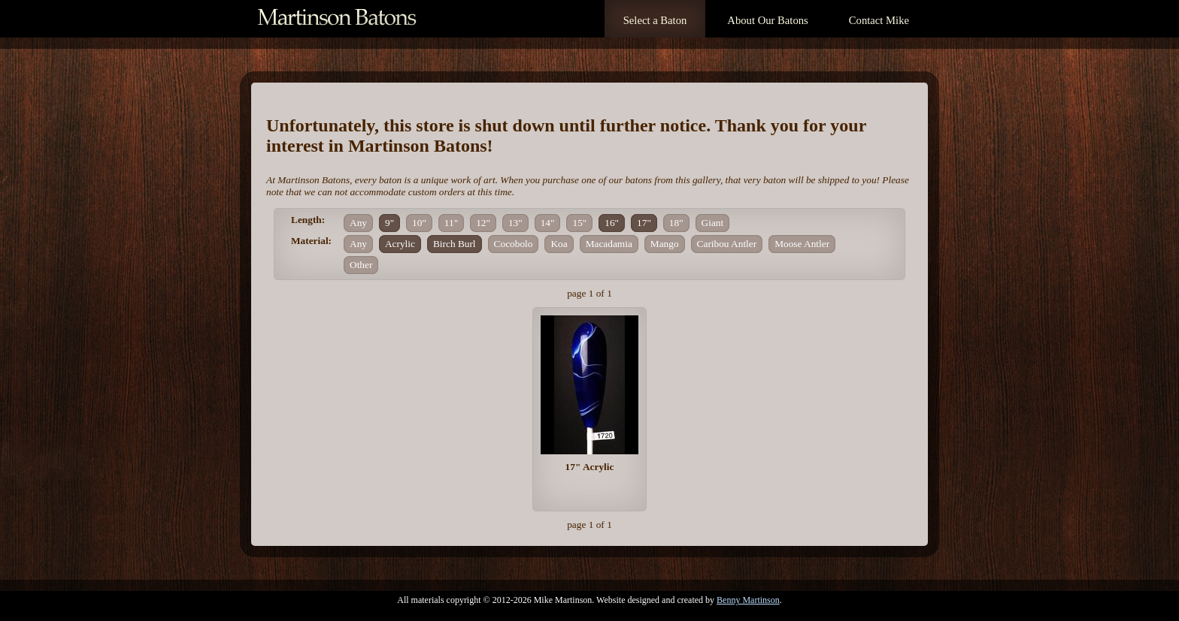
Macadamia (609, 243)
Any (358, 222)
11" (451, 222)
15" (579, 222)
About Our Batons (767, 20)
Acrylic (400, 243)
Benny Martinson (748, 600)
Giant (713, 222)
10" (419, 222)
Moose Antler (801, 243)
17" (644, 222)
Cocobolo (513, 243)
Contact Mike (879, 20)
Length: (308, 219)
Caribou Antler (727, 243)
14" (548, 222)
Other (361, 264)
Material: (311, 240)
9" (389, 222)
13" (515, 222)
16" (612, 222)
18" (676, 222)
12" (483, 222)
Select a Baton (655, 20)
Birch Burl (454, 243)
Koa (558, 243)
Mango (664, 243)
